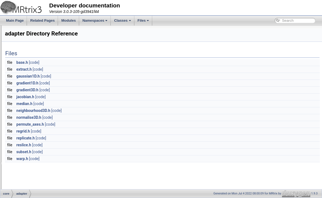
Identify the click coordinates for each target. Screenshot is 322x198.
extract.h (93, 69)
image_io (29, 158)
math (26, 170)
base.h (91, 62)
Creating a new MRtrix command (33, 68)
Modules (68, 20)
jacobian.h (94, 97)
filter (26, 140)
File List (19, 98)
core (21, 104)
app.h (27, 183)
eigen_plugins (33, 128)
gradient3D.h (96, 90)
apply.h (28, 189)
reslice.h (92, 145)
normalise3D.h (97, 117)
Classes (122, 20)
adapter (28, 110)
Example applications (24, 43)
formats (28, 152)
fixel (25, 146)
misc (26, 176)
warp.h (91, 158)
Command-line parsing (26, 31)
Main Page (15, 20)
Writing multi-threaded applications (34, 62)
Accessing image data (25, 49)
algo (26, 116)
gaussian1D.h (97, 76)
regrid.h (92, 131)
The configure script (23, 37)
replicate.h (94, 138)
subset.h (92, 152)
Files (143, 20)
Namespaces (95, 20)
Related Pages (42, 20)
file (25, 134)
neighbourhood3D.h (102, 110)
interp (27, 164)
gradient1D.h (96, 83)
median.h (93, 103)
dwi (25, 122)
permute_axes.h (99, 124)
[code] (103, 62)
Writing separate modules (28, 55)
